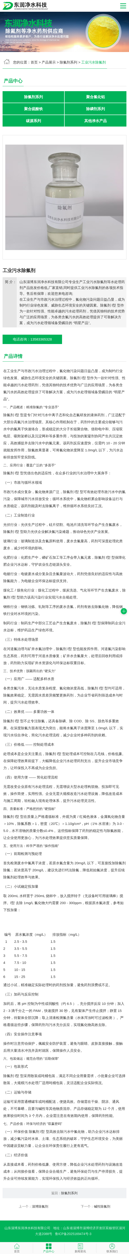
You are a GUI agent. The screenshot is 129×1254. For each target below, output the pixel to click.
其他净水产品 (95, 121)
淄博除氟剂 (40, 1207)
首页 (34, 62)
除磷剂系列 (95, 109)
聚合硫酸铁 (33, 109)
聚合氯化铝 (95, 97)
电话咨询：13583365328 (32, 340)
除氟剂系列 (68, 62)
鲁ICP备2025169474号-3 (73, 1234)
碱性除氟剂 (102, 1207)
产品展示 (49, 62)
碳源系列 (33, 121)
